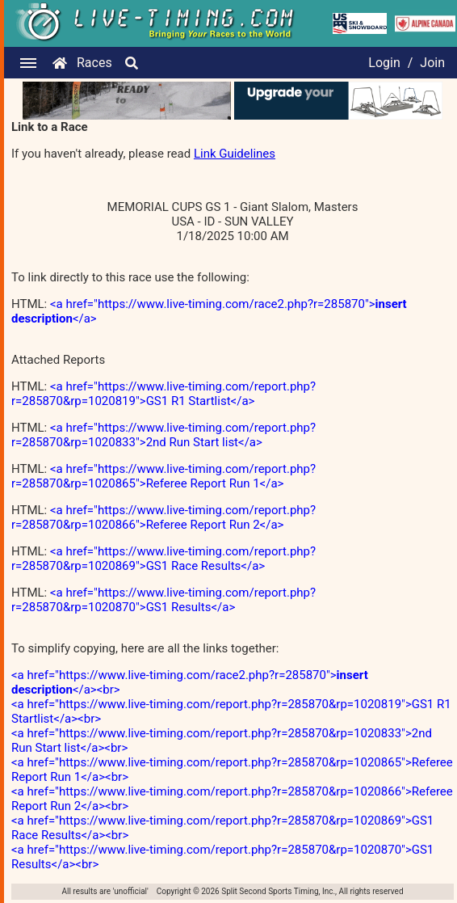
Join (432, 62)
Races (94, 62)
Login (384, 62)
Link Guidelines (234, 153)
